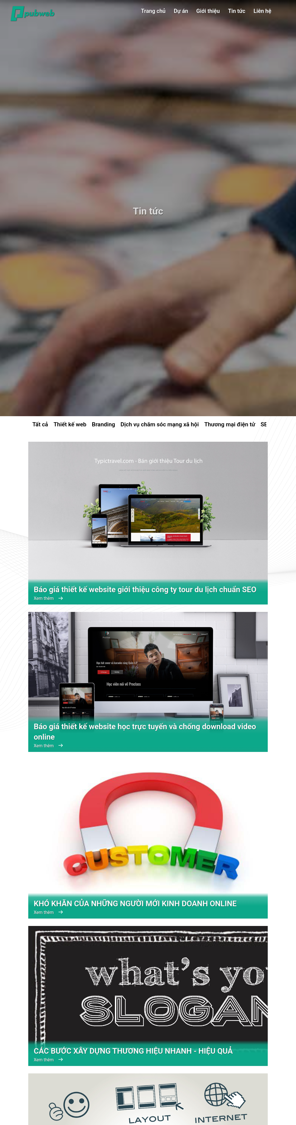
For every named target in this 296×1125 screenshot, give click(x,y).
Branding (103, 424)
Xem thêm (48, 598)
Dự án (181, 11)
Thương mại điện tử (229, 424)
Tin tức (236, 11)
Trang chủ (153, 11)
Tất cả (40, 424)
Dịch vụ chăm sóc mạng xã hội (159, 424)
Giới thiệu (208, 11)
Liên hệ (262, 11)
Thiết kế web (69, 424)
